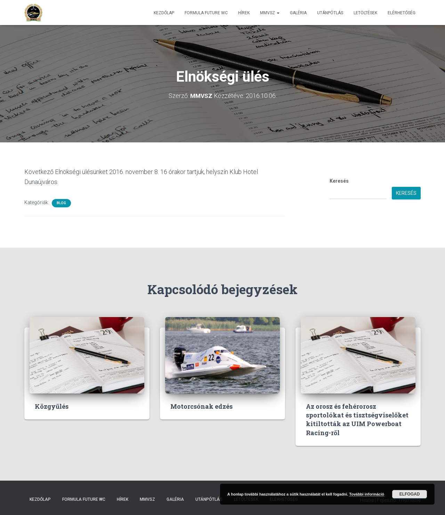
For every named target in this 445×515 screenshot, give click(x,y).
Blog (61, 203)
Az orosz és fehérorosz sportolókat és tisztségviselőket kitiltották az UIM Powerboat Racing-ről (357, 419)
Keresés (339, 181)
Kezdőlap (164, 12)
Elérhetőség (401, 12)
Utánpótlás (330, 12)
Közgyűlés (51, 406)
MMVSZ (270, 12)
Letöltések (365, 12)
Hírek (244, 12)
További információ (366, 494)
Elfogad (409, 494)
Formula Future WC (206, 12)
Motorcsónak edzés (201, 406)
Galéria (298, 12)
